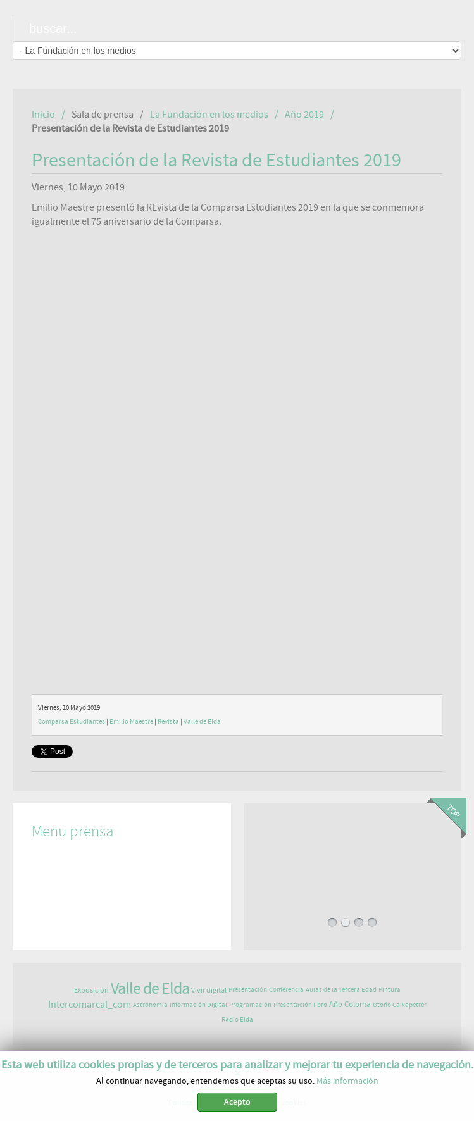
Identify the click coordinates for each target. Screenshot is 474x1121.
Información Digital (198, 1005)
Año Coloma (350, 1005)
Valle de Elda (202, 721)
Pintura (389, 990)
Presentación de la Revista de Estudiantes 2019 (216, 160)
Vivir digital (209, 990)
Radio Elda (237, 1019)
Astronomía (150, 1005)
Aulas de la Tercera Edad (341, 990)
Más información (347, 1081)
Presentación (247, 990)
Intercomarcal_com (89, 1004)
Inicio (43, 114)
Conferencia (286, 990)
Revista (168, 721)
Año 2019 (304, 114)
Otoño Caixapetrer (400, 1005)
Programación (250, 1005)
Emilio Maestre (131, 721)
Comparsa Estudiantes (71, 721)
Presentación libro (300, 1005)
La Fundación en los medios (209, 114)
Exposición (91, 990)
